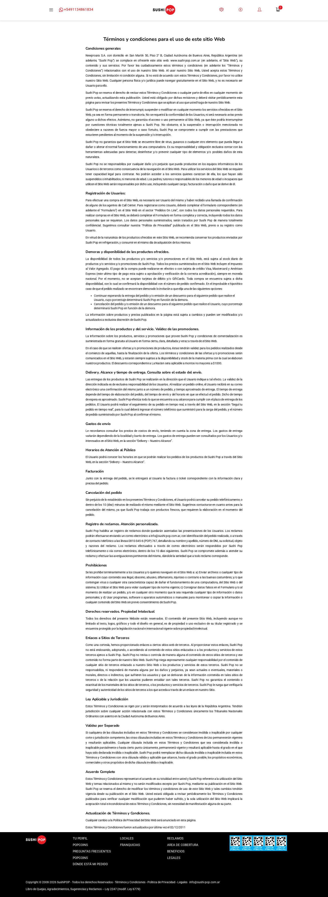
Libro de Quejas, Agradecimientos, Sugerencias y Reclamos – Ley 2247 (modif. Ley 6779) (83, 889)
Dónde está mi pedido (90, 864)
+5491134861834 (76, 9)
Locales (126, 838)
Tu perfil (80, 838)
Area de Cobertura (182, 845)
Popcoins (80, 845)
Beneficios (175, 851)
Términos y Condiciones (130, 882)
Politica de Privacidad (161, 882)
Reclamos (175, 838)
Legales (173, 858)
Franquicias (130, 845)
